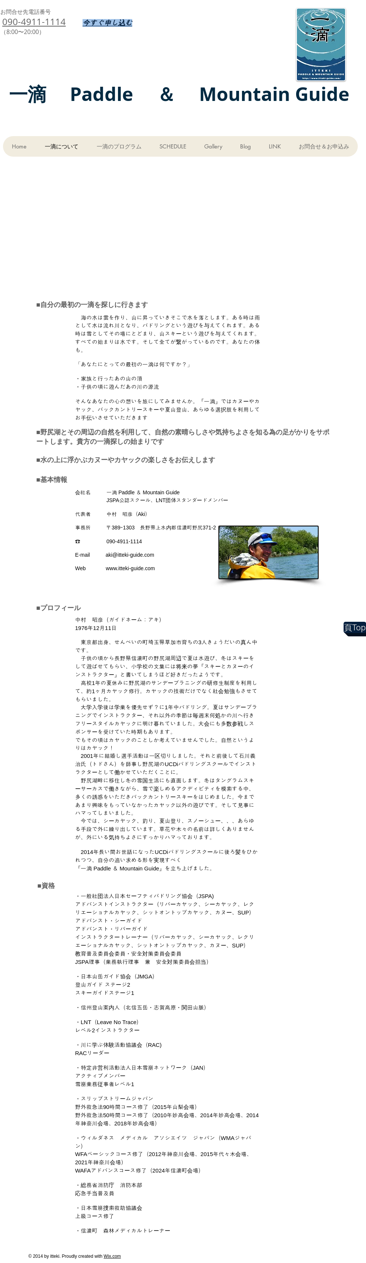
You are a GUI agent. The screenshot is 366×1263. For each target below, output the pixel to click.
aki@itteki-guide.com (130, 555)
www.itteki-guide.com (130, 568)
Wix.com (112, 1256)
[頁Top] (355, 627)
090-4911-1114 (34, 22)
